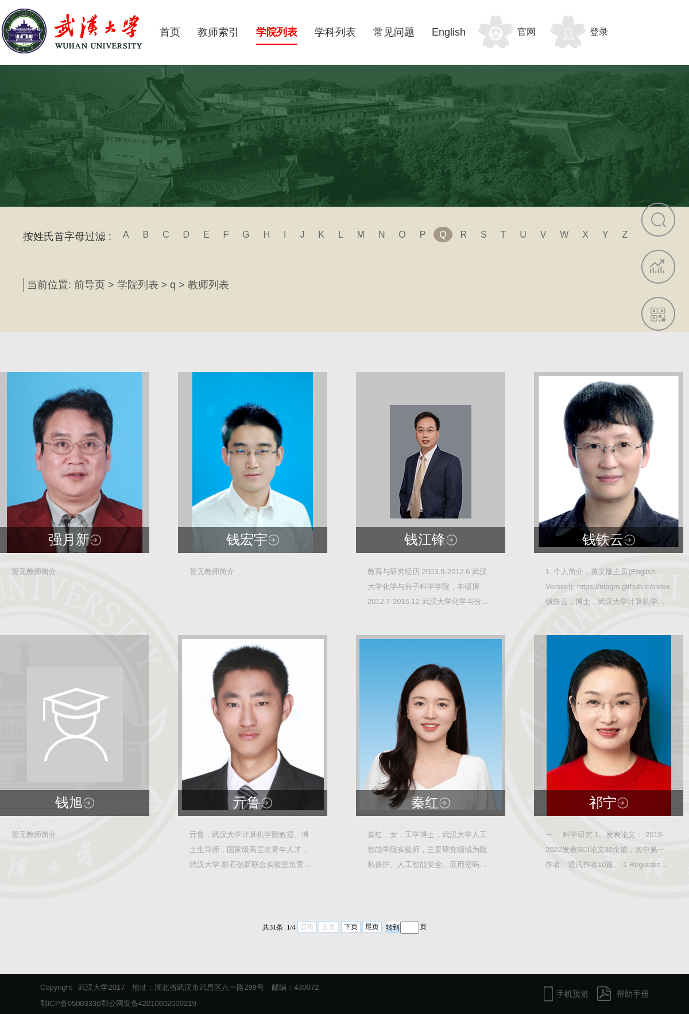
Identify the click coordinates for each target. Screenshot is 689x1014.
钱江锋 (425, 539)
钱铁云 (603, 539)
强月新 (69, 539)
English (449, 32)
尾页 (372, 927)
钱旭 (69, 802)
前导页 (89, 285)
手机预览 (572, 993)
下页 (351, 927)
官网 (526, 32)
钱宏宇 (247, 539)
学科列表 (335, 32)
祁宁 (603, 802)
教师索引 (218, 32)
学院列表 (276, 32)
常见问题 (394, 32)
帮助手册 (633, 993)
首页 (170, 32)
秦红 (425, 802)
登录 (599, 32)
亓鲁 (247, 802)
